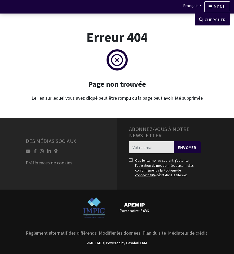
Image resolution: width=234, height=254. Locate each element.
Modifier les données (119, 233)
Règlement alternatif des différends (61, 233)
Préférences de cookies (49, 163)
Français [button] (190, 5)
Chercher (212, 19)
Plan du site (154, 233)
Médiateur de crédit (187, 233)
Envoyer (187, 147)
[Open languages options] (217, 6)
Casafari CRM (136, 242)
